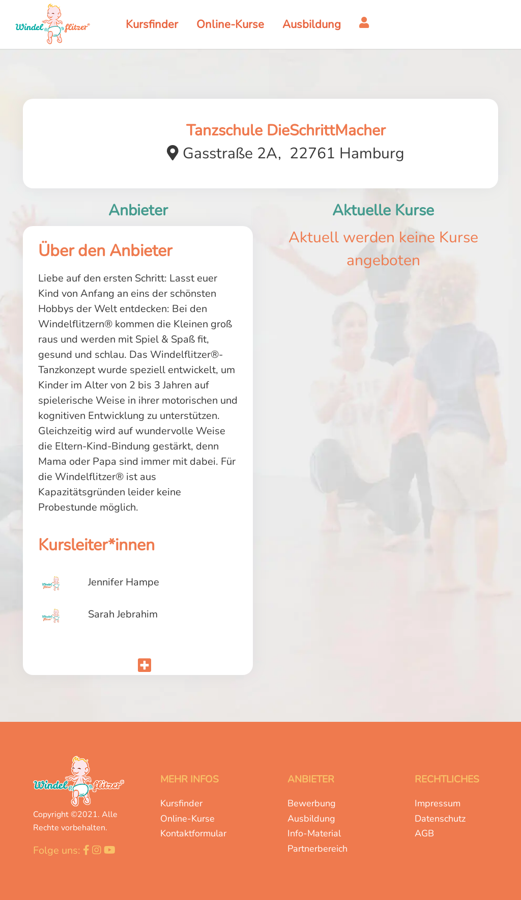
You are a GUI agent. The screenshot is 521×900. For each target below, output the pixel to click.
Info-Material (314, 833)
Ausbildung (311, 818)
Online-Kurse (187, 818)
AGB (424, 833)
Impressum (437, 803)
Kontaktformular (193, 833)
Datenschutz (440, 818)
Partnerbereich (317, 848)
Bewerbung (311, 803)
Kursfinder (181, 803)
